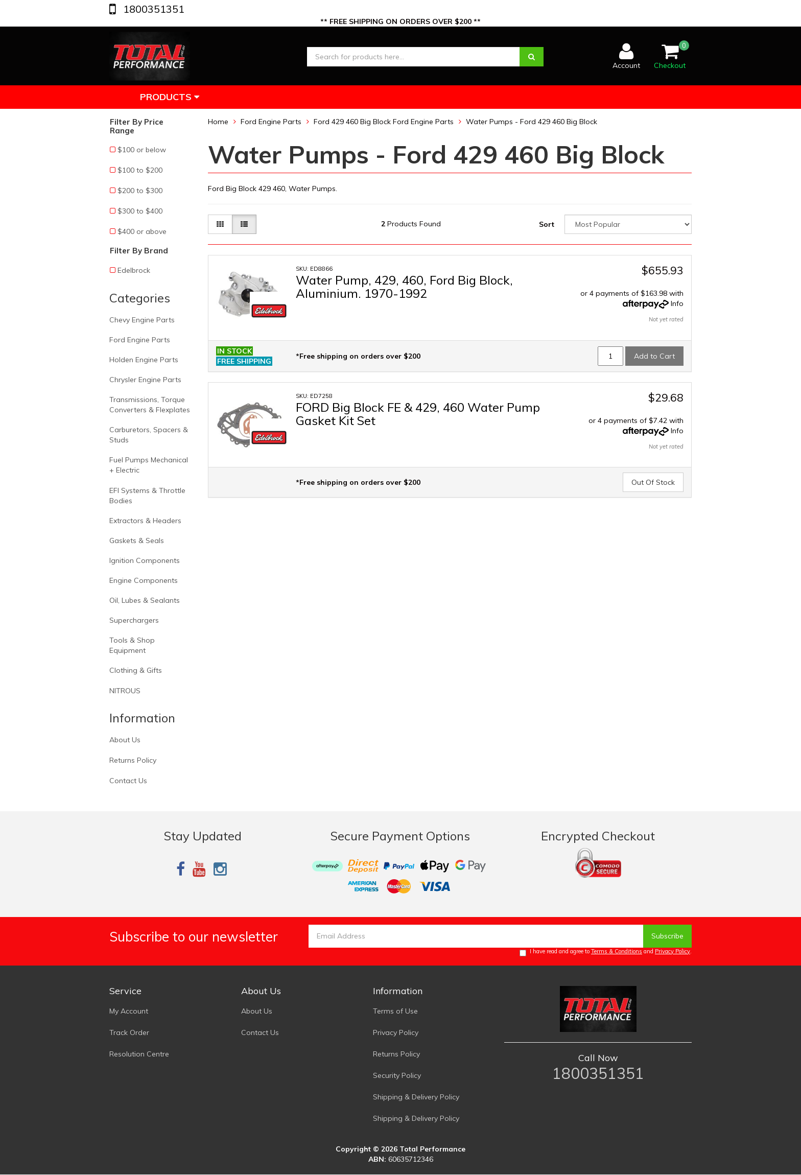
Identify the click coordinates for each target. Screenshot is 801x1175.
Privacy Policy (672, 951)
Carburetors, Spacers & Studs (148, 434)
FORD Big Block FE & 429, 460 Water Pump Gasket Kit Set (418, 414)
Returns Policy (132, 760)
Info (677, 303)
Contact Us (128, 780)
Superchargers (134, 620)
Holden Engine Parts (143, 359)
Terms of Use (395, 1011)
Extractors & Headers (145, 520)
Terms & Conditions (616, 951)
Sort (546, 224)
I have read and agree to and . (606, 952)
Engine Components (143, 580)
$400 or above (142, 231)
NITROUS (124, 690)
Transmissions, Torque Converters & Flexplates (149, 404)
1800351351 (152, 9)
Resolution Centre (139, 1054)
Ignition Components (144, 560)
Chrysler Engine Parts (145, 379)
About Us (124, 739)
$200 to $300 (139, 190)
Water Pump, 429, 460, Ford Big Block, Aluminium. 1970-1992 (404, 286)
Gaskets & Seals (136, 540)
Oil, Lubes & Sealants (144, 600)
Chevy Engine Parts (142, 319)
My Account (128, 1011)
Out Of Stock (653, 482)
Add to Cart (654, 356)
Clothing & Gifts (135, 670)
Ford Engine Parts (139, 339)
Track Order (129, 1032)
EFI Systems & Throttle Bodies (147, 495)
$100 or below (141, 149)
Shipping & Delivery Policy (416, 1096)
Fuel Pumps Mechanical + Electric (148, 465)
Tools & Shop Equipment (132, 645)
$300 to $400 (139, 211)
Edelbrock (133, 270)
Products (169, 97)
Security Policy (397, 1075)
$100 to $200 (139, 170)
